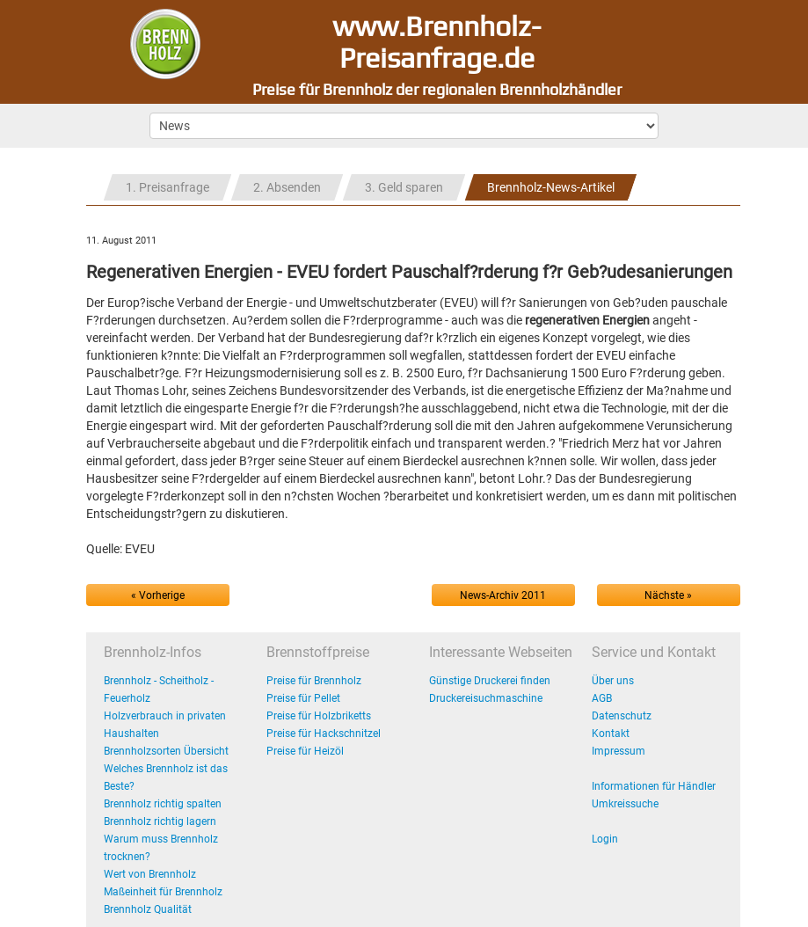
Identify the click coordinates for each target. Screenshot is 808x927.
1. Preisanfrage (167, 187)
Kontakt (611, 733)
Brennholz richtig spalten (163, 804)
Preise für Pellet (303, 698)
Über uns (613, 681)
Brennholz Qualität (148, 909)
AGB (602, 698)
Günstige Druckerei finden (489, 681)
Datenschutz (621, 716)
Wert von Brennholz (150, 874)
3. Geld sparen (404, 187)
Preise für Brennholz (313, 681)
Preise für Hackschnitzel (323, 733)
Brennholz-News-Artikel (551, 187)
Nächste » (668, 595)
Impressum (618, 751)
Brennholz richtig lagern (160, 821)
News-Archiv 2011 (503, 595)
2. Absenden (287, 187)
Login (605, 839)
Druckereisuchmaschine (485, 698)
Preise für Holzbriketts (318, 716)
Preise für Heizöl (305, 751)
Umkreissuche (625, 804)
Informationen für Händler (654, 786)
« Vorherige (158, 595)
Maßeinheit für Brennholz (163, 892)
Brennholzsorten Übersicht (166, 751)
